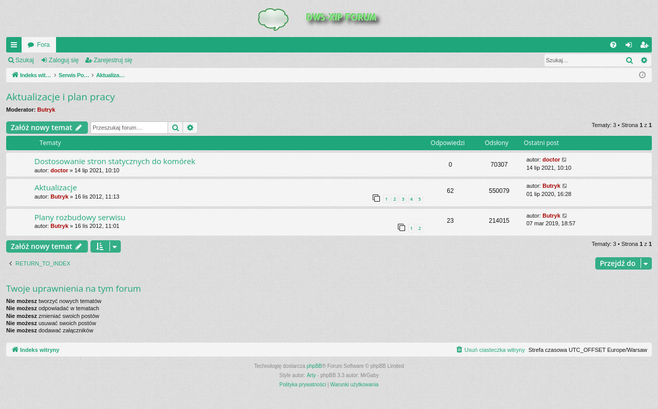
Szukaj (24, 60)
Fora (43, 44)
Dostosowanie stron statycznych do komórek (114, 161)
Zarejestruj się (113, 60)
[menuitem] (613, 44)
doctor (59, 170)
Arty (311, 375)
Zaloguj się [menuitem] (631, 46)
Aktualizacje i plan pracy (60, 96)
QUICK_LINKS (16, 46)
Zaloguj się (64, 60)
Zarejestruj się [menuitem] (646, 46)
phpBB (314, 366)
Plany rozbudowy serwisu (79, 217)
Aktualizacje (55, 187)
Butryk (47, 109)
